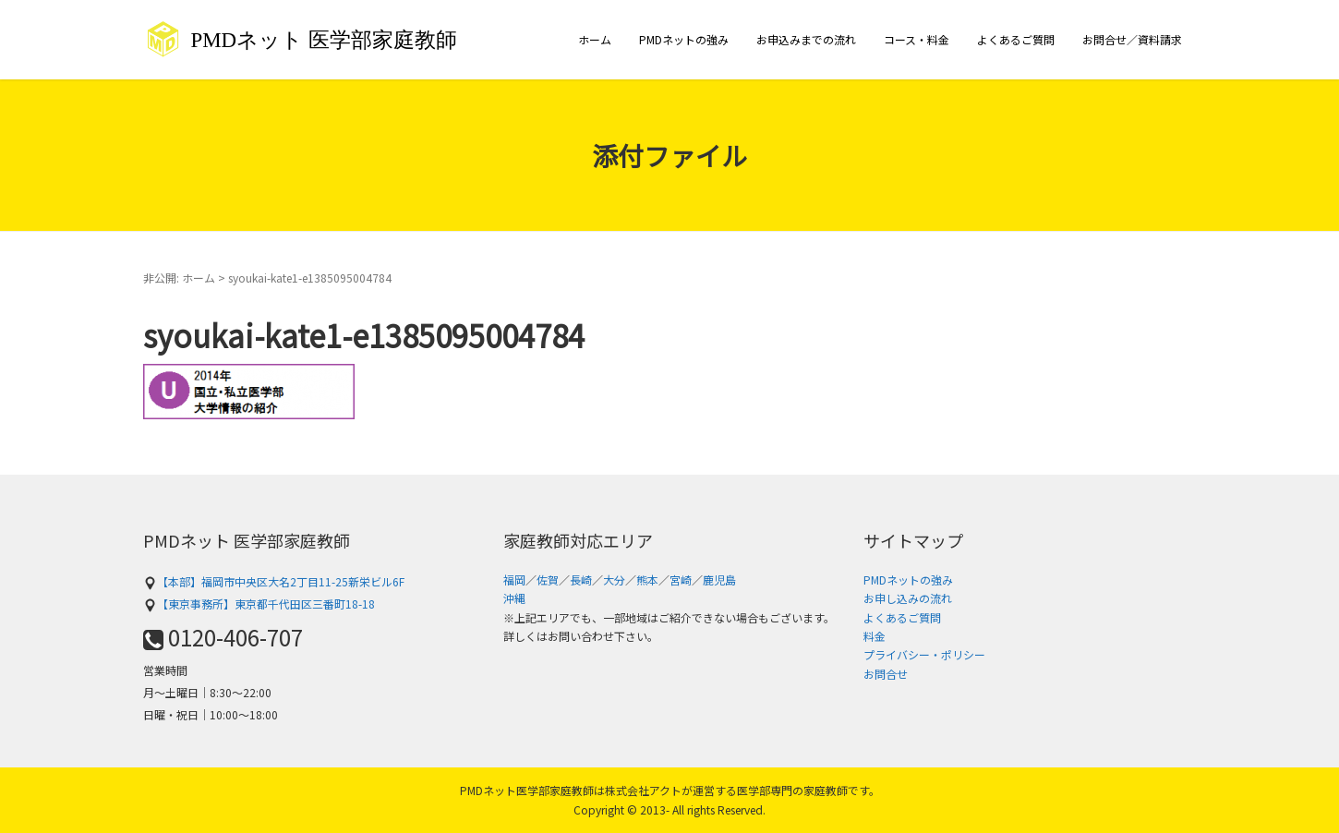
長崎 (581, 579)
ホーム (594, 39)
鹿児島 (719, 579)
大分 (614, 579)
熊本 (647, 579)
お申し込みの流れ (907, 598)
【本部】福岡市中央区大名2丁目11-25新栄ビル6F (273, 581)
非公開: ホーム (179, 277)
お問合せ (885, 674)
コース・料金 (916, 39)
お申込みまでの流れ (806, 39)
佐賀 (548, 579)
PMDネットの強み (684, 39)
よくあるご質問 (1016, 39)
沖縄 (514, 598)
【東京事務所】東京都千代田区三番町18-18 (259, 603)
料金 (874, 636)
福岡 (514, 579)
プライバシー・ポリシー (924, 654)
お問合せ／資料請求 (1132, 39)
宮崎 (681, 579)
